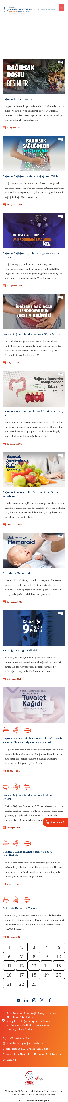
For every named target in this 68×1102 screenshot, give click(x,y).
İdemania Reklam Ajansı (38, 1100)
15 (59, 965)
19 (46, 975)
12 (21, 965)
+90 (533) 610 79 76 (17, 1037)
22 (21, 984)
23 (34, 984)
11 (9, 965)
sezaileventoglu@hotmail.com (23, 1043)
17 (21, 975)
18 (34, 975)
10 (58, 956)
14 (46, 965)
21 (9, 984)
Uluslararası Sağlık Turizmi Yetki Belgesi (26, 1048)
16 (9, 975)
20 (59, 975)
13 (34, 965)
